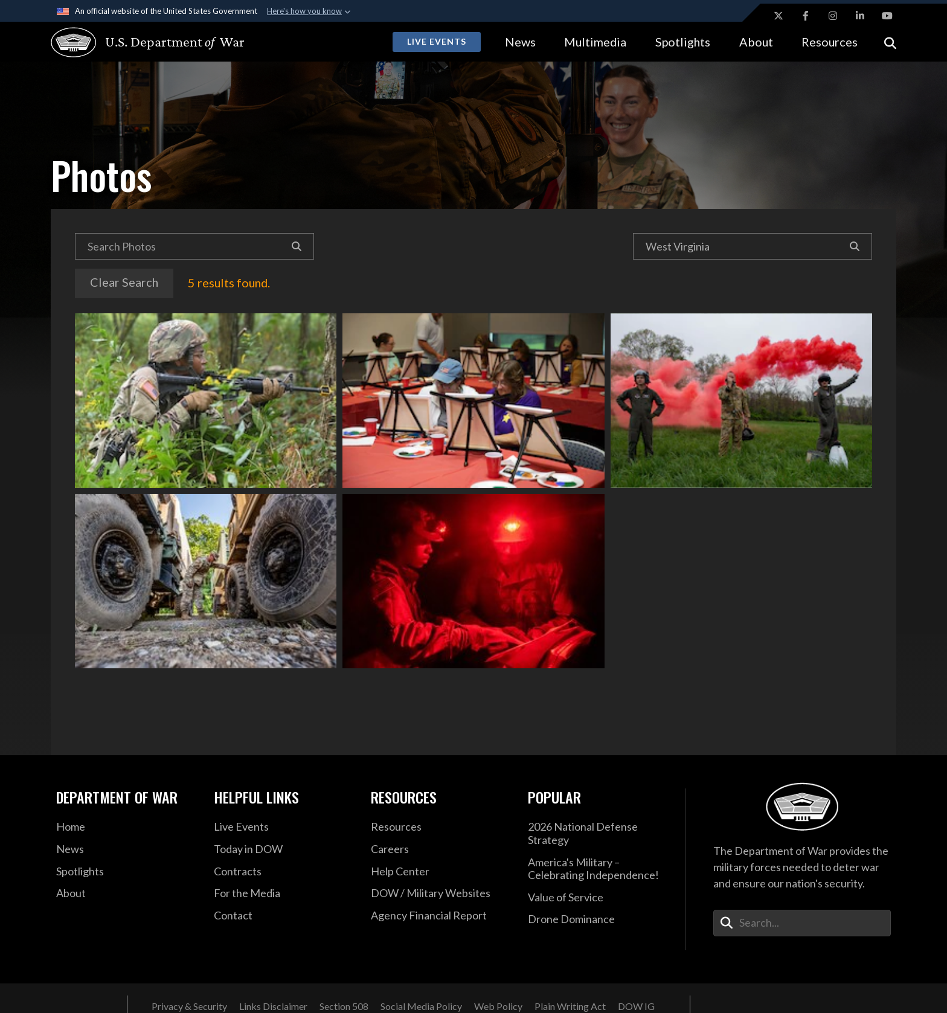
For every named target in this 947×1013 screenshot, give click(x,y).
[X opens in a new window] (778, 16)
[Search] (297, 246)
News (520, 41)
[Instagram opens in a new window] (833, 16)
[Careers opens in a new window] (440, 849)
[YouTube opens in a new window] (887, 16)
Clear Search (124, 282)
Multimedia (595, 41)
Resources (829, 41)
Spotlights (682, 41)
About (756, 41)
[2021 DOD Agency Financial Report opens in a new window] (440, 915)
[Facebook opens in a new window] (806, 16)
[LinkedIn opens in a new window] (860, 16)
